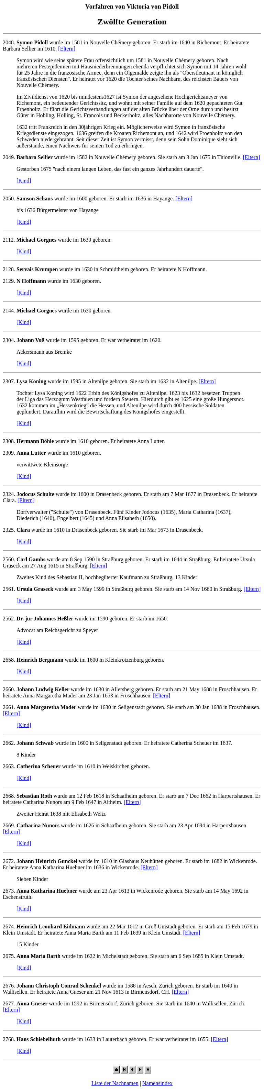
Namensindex (157, 1083)
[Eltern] (66, 49)
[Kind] (23, 181)
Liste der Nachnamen (115, 1083)
